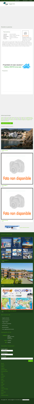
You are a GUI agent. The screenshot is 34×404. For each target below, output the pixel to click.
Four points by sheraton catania (8, 284)
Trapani (22, 117)
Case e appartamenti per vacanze (8, 329)
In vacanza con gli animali (6, 323)
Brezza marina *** (5, 260)
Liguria (2, 374)
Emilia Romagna (4, 369)
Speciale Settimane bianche (17, 227)
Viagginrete (11, 4)
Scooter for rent (5, 220)
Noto (19, 118)
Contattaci (30, 0)
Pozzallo (10, 119)
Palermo (2, 117)
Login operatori (25, 0)
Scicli (6, 120)
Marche (2, 377)
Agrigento (28, 119)
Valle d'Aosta (3, 392)
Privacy (8, 335)
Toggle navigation (2, 4)
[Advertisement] (17, 14)
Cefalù (19, 119)
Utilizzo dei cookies (10, 336)
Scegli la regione (4, 349)
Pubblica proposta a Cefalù (6, 123)
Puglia (2, 382)
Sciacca (17, 117)
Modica (2, 120)
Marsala (6, 118)
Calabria (2, 366)
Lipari (22, 118)
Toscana (2, 387)
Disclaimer (9, 337)
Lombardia (3, 376)
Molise (2, 379)
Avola (15, 119)
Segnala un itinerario (5, 318)
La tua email (4, 356)
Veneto (2, 393)
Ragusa (6, 119)
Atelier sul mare (5, 150)
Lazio (2, 372)
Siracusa (7, 117)
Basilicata (2, 364)
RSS (8, 402)
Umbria (2, 390)
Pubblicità (9, 342)
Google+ (3, 402)
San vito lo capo (13, 118)
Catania (12, 117)
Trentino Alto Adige (4, 388)
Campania (3, 368)
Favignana (23, 119)
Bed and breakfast (5, 327)
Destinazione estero (4, 395)
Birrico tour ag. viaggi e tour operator (9, 310)
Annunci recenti (4, 325)
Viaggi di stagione (5, 321)
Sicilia (2, 385)
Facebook (1, 402)
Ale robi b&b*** (5, 185)
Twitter (6, 402)
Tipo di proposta (4, 352)
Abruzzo (2, 363)
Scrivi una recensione (5, 319)
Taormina (27, 118)
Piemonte (2, 380)
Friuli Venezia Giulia (4, 371)
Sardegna (2, 384)
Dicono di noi (9, 338)
